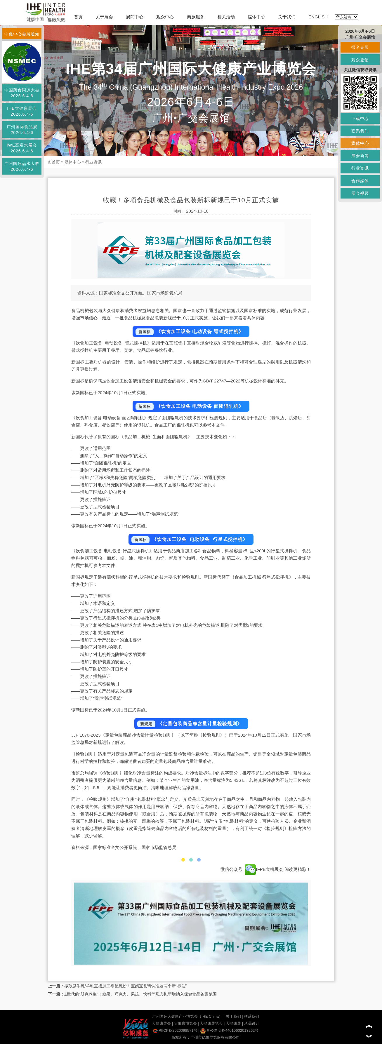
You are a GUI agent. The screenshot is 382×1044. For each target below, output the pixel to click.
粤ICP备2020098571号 (175, 1030)
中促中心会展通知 (21, 34)
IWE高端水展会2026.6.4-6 (22, 148)
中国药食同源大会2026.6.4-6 (21, 93)
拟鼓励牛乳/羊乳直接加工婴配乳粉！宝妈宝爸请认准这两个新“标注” (125, 986)
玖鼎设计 (251, 1023)
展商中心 (134, 16)
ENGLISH (318, 16)
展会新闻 (360, 155)
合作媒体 (360, 180)
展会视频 (360, 193)
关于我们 (287, 16)
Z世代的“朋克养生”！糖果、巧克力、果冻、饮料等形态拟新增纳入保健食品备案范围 (140, 994)
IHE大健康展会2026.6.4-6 (22, 111)
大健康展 (233, 1023)
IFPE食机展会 (264, 869)
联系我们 (251, 1016)
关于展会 (104, 16)
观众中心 (165, 16)
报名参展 (360, 47)
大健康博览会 (185, 1023)
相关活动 (226, 16)
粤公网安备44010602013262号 (229, 1030)
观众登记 (360, 60)
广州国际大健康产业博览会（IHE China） (187, 1016)
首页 (78, 16)
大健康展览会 (211, 1023)
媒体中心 (256, 16)
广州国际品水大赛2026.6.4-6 (21, 166)
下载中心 (360, 118)
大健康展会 (161, 1023)
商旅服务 (195, 16)
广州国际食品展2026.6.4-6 (22, 129)
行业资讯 (93, 162)
